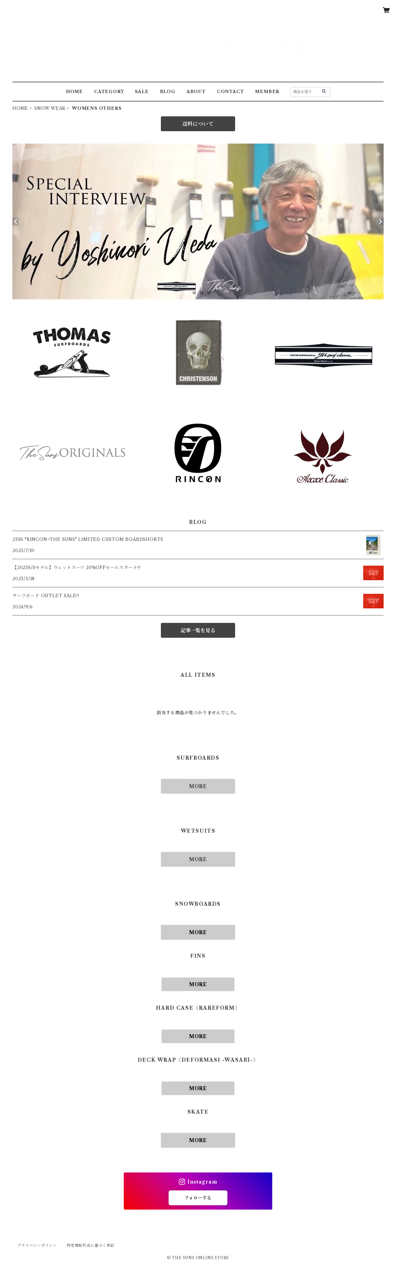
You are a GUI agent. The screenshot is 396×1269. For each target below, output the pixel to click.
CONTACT (230, 91)
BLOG (167, 91)
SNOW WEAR (50, 108)
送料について (198, 124)
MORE (198, 786)
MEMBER (267, 91)
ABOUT (196, 91)
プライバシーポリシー (37, 1245)
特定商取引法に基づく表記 (90, 1245)
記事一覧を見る (198, 630)
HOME (74, 91)
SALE (141, 91)
